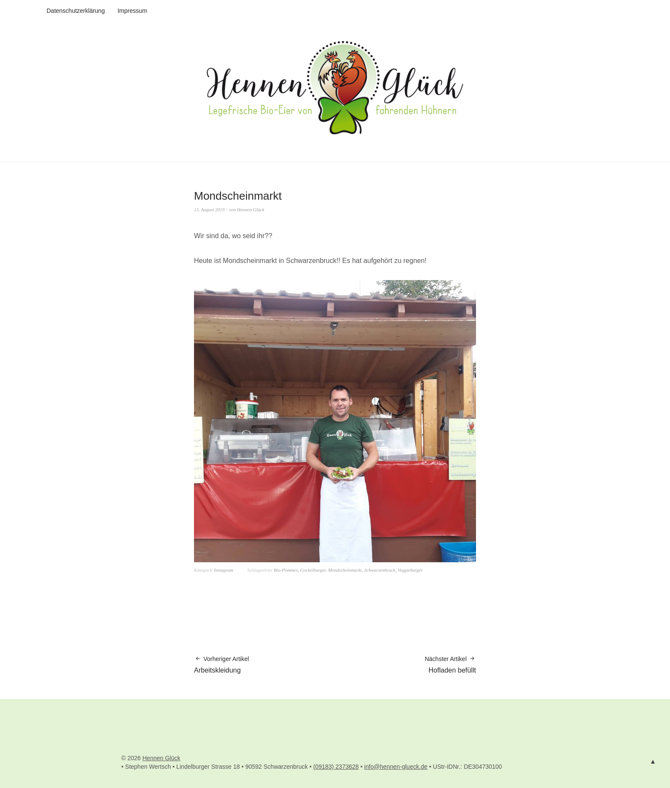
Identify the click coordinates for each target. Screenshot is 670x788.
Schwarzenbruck (379, 570)
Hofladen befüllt (450, 664)
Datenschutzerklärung (76, 10)
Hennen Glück (161, 758)
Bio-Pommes (286, 570)
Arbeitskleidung (221, 664)
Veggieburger (410, 570)
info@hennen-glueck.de (395, 766)
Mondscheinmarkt (344, 570)
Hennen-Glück (250, 209)
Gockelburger (312, 570)
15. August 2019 (209, 209)
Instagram (223, 570)
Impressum (132, 10)
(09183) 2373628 (336, 766)
